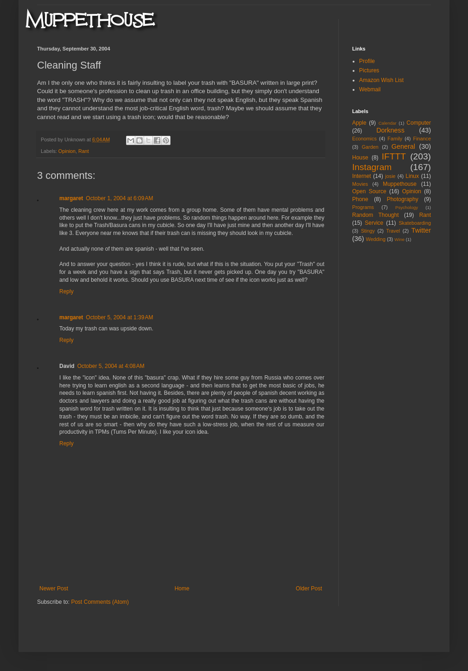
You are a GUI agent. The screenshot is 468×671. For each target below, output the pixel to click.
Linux (412, 176)
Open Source (369, 191)
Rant (83, 151)
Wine (399, 239)
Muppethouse (400, 184)
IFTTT (394, 156)
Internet (361, 176)
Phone (360, 199)
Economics (364, 138)
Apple (359, 123)
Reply (66, 291)
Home (182, 588)
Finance (422, 138)
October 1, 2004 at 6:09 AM (119, 198)
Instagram (372, 167)
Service (374, 223)
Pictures (369, 70)
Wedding (376, 239)
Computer (418, 123)
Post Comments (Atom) (100, 602)
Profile (367, 61)
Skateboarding (414, 223)
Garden (370, 147)
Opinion (67, 151)
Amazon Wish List (381, 80)
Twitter (421, 230)
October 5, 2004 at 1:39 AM (119, 317)
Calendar (388, 123)
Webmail (369, 89)
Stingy (368, 231)
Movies (360, 184)
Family (394, 138)
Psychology (406, 207)
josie (390, 176)
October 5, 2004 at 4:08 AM (111, 366)
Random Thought (375, 215)
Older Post (309, 588)
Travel (393, 231)
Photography (402, 199)
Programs (363, 207)
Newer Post (53, 588)
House (360, 157)
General (403, 146)
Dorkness (390, 130)
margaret (71, 198)
